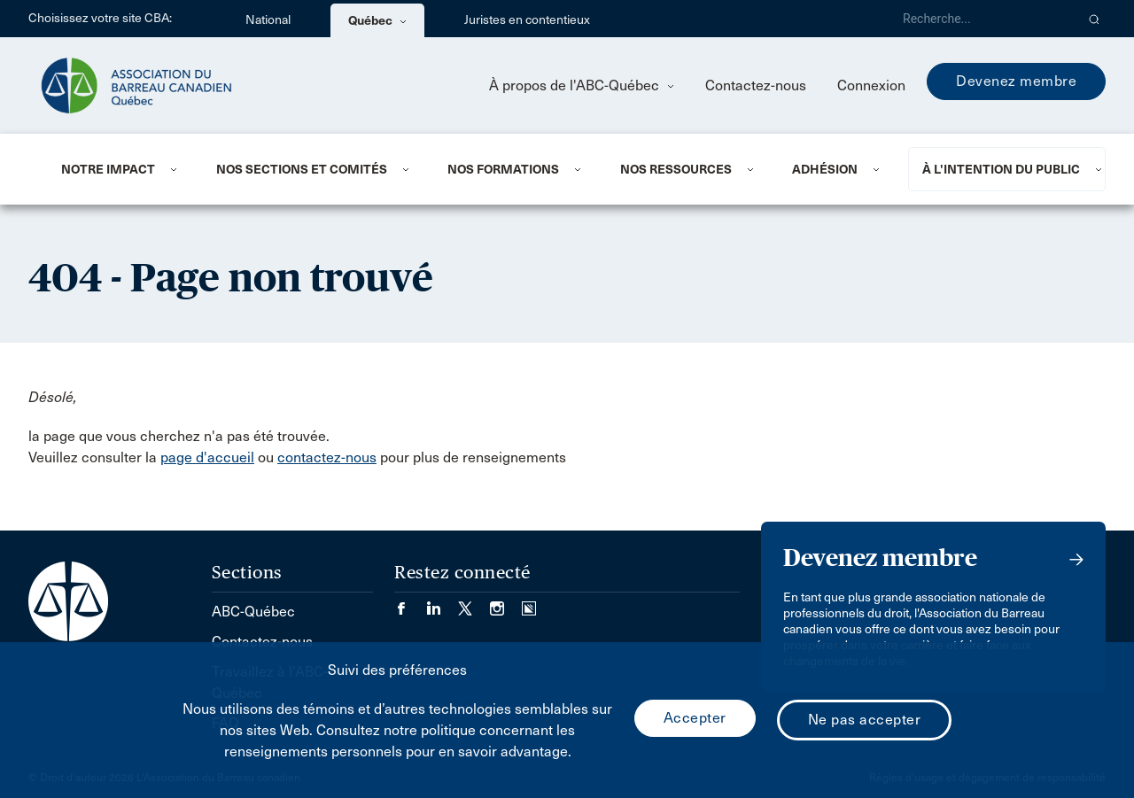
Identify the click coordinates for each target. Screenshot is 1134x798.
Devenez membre (1016, 81)
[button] (1095, 18)
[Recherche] (982, 18)
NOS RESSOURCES (676, 169)
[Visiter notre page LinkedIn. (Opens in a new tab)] (442, 602)
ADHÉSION (825, 169)
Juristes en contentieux (527, 19)
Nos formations (503, 169)
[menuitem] (116, 169)
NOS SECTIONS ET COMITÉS (301, 169)
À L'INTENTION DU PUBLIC (1001, 169)
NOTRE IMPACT (108, 169)
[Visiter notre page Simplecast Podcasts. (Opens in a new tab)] (529, 602)
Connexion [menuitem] (871, 85)
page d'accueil (207, 457)
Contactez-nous (755, 85)
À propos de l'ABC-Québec (581, 85)
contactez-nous (327, 457)
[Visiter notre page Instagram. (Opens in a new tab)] (506, 602)
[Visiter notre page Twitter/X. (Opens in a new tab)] (474, 602)
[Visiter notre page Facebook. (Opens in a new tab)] (410, 602)
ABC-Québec (253, 611)
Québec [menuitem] (377, 20)
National (268, 19)
